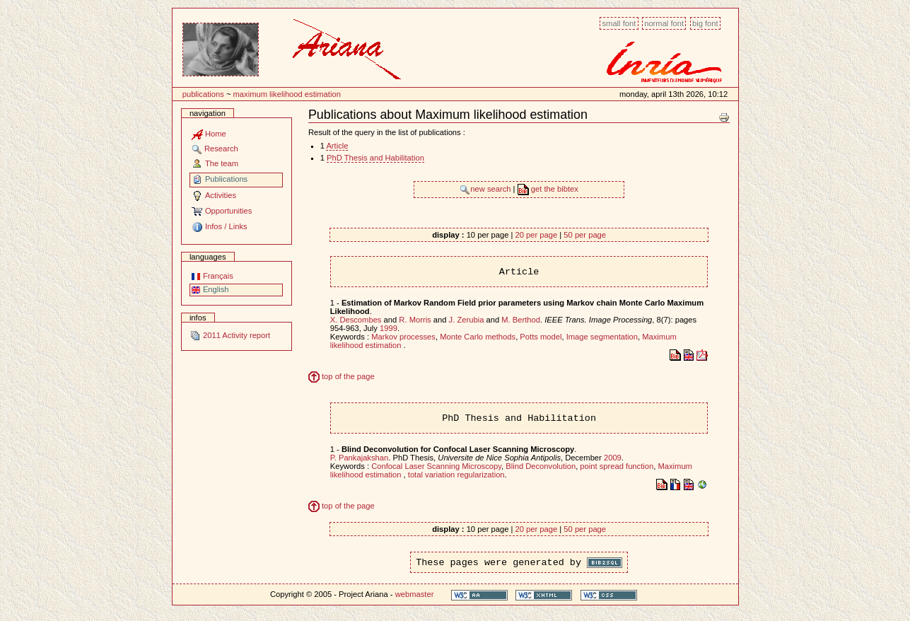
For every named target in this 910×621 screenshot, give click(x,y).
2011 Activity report (229, 335)
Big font (705, 23)
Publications (203, 94)
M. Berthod (520, 319)
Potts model (540, 336)
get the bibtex (548, 189)
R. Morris (415, 319)
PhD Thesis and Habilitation (375, 157)
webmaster (414, 594)
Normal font (664, 23)
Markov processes (403, 336)
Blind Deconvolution (541, 466)
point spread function (616, 466)
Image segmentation (602, 336)
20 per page (536, 235)
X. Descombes (356, 319)
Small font (619, 23)
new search (486, 189)
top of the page (341, 376)
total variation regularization (456, 474)
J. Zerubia (466, 319)
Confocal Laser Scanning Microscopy (436, 466)
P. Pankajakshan (359, 457)
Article (337, 145)
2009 (613, 457)
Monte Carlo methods (477, 336)
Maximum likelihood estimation (287, 94)
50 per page (585, 235)
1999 (388, 328)
